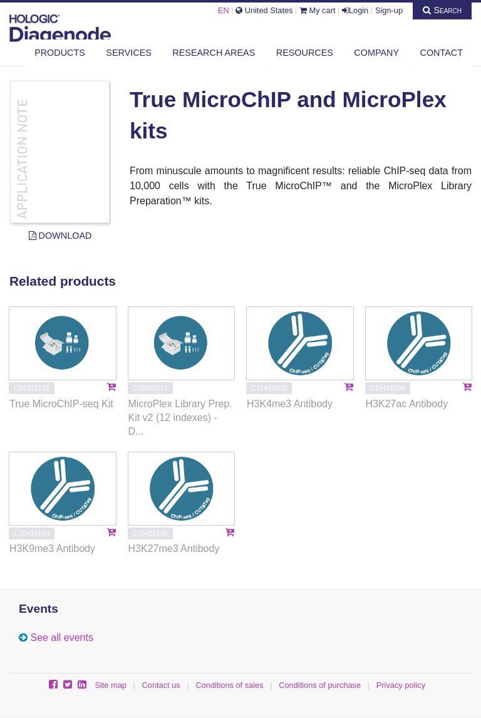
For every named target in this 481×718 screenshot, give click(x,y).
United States (263, 10)
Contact (441, 53)
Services (129, 53)
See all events (61, 637)
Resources (304, 53)
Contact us (161, 685)
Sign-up (389, 10)
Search (442, 10)
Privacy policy (400, 685)
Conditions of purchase (320, 685)
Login (355, 10)
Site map (111, 685)
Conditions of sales (229, 685)
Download (60, 236)
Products (59, 53)
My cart (317, 10)
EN (223, 10)
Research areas (213, 53)
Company (376, 53)
